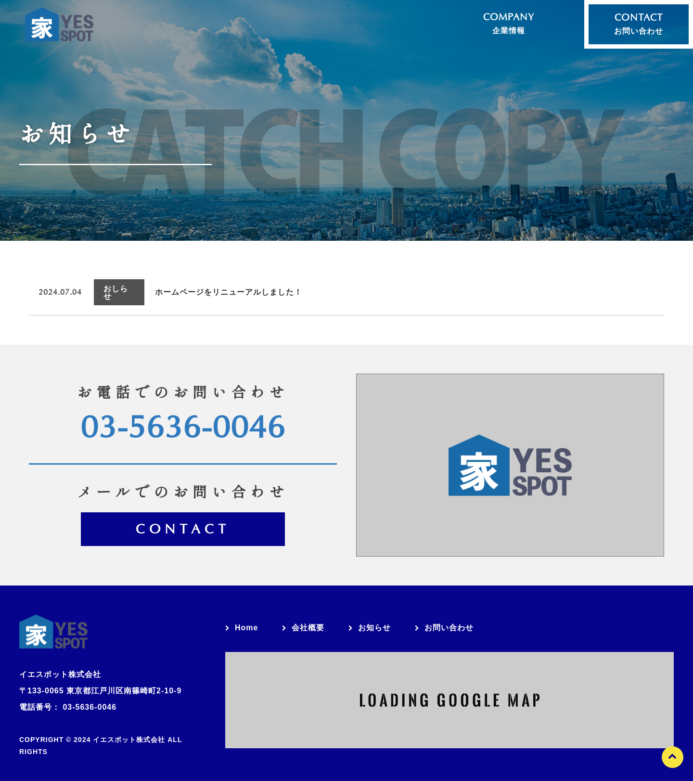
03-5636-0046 (182, 420)
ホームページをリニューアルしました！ (232, 288)
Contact (182, 523)
